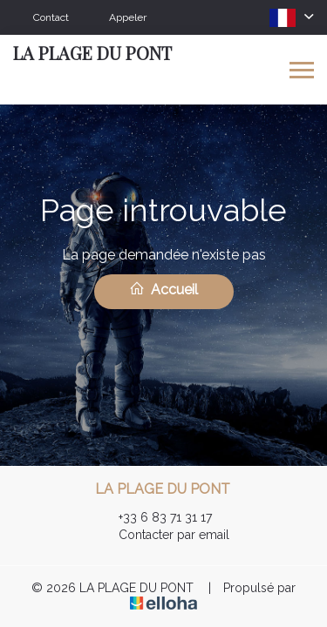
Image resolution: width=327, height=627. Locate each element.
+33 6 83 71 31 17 (155, 517)
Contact (51, 17)
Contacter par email (164, 535)
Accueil (163, 289)
